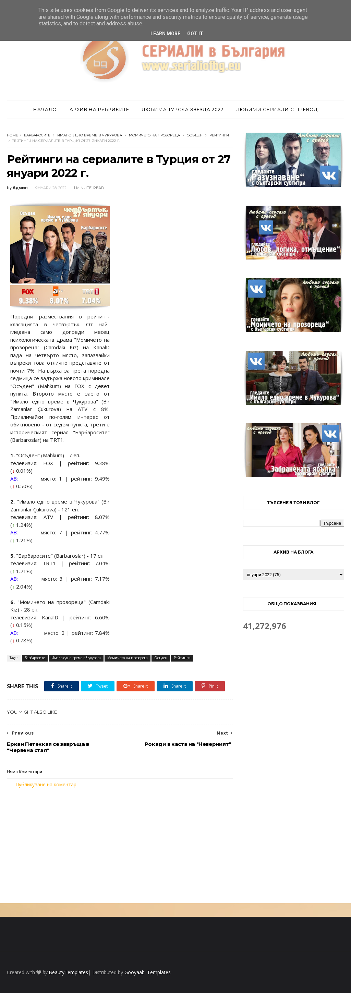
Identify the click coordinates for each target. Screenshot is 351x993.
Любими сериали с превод (277, 109)
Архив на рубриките (99, 109)
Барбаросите (37, 135)
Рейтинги (219, 135)
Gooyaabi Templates (147, 972)
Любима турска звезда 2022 (182, 109)
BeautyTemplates (68, 972)
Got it (195, 33)
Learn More (165, 33)
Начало (45, 109)
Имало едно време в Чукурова (89, 135)
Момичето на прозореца (154, 135)
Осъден (195, 135)
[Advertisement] (120, 846)
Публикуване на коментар (45, 784)
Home (12, 135)
